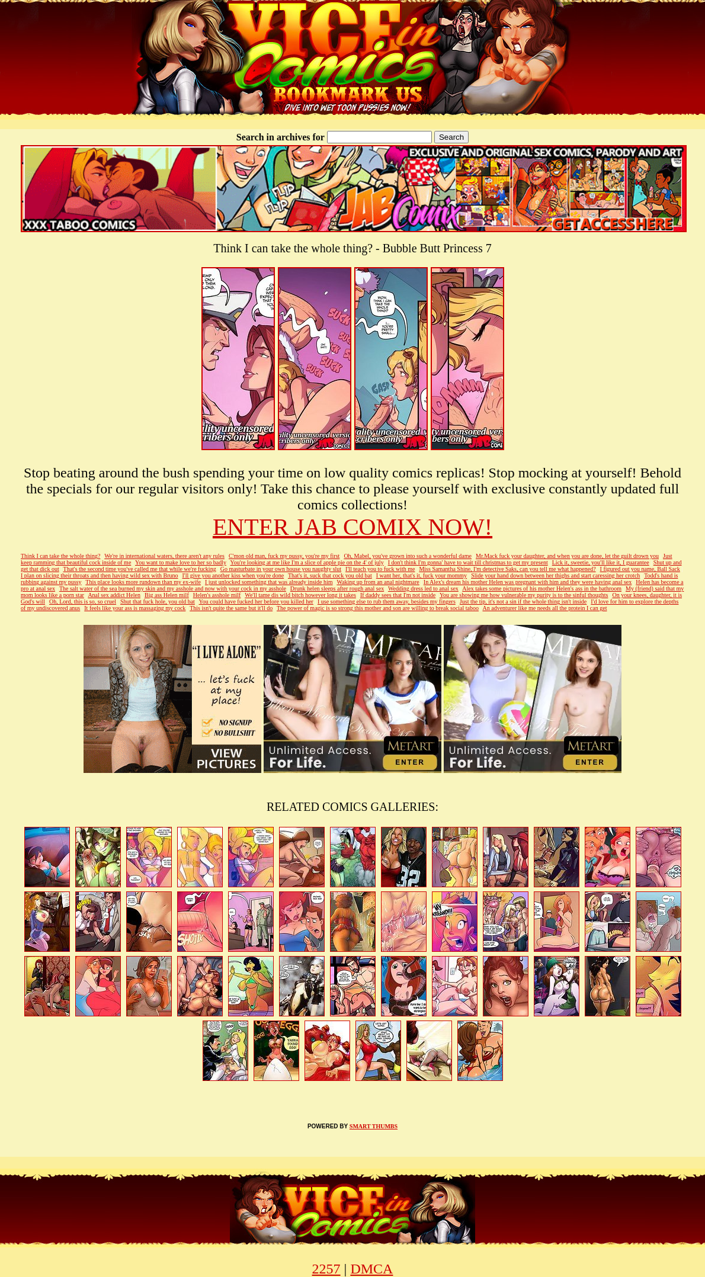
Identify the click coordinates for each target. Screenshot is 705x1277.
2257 (326, 1268)
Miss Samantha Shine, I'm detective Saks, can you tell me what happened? (507, 569)
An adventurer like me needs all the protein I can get (545, 608)
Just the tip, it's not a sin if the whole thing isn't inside (523, 601)
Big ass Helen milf (167, 595)
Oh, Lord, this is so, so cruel (82, 601)
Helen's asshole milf (217, 595)
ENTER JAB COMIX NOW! (352, 527)
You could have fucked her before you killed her (256, 601)
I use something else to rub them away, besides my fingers (387, 601)
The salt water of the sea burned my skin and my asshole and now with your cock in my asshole (172, 588)
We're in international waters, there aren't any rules (164, 556)
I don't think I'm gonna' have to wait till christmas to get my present (468, 562)
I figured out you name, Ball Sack (640, 569)
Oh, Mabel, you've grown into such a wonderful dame (408, 556)
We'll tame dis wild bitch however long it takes (300, 595)
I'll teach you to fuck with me (380, 569)
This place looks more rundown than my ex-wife (143, 582)
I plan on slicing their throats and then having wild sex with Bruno (99, 575)
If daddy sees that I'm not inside (397, 595)
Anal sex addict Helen (114, 595)
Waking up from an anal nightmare (378, 582)
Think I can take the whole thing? (60, 556)
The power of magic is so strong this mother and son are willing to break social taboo (378, 608)
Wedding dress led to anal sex (423, 588)
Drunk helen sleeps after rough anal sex (337, 588)
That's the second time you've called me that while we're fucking (139, 569)
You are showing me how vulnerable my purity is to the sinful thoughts (524, 595)
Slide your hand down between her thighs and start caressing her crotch (555, 575)
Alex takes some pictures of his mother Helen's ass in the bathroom (541, 588)
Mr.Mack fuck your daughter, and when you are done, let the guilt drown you (567, 556)
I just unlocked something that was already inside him (269, 582)
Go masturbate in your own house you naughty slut (280, 569)
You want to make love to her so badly (180, 562)
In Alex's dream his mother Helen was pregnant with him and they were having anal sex (528, 582)
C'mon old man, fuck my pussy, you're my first (284, 556)
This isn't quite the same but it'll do (231, 608)
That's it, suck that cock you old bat (330, 575)
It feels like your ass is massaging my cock (134, 608)
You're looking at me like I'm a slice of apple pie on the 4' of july (307, 562)
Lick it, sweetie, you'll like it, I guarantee (600, 562)
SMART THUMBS (374, 1126)
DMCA (371, 1268)
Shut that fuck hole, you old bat (157, 601)
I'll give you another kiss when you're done (233, 575)
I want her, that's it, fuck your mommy (421, 575)
